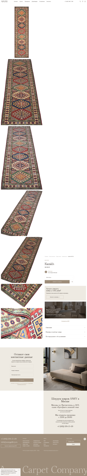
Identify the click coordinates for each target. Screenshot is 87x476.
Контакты (49, 1)
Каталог (16, 1)
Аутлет (21, 1)
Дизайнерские (26, 442)
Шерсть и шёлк (26, 445)
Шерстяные (58, 6)
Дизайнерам (34, 1)
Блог (45, 444)
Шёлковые (35, 444)
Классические (52, 6)
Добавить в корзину (57, 32)
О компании (42, 1)
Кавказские (64, 6)
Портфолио (27, 1)
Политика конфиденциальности (51, 450)
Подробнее (6, 474)
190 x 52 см (48, 28)
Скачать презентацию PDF (11, 446)
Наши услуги (56, 442)
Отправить (21, 380)
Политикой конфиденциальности (25, 384)
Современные (36, 440)
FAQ (44, 440)
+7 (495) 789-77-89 (69, 1)
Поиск (73, 444)
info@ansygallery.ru (9, 442)
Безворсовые (36, 445)
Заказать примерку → (55, 47)
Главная (46, 6)
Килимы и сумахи (37, 442)
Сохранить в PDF (65, 71)
